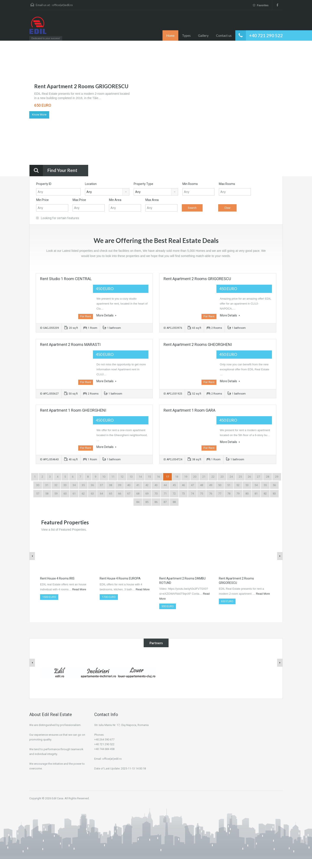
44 (165, 485)
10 (103, 476)
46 (183, 485)
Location (91, 184)
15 (149, 476)
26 (249, 476)
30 (37, 485)
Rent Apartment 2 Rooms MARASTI (70, 344)
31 (46, 485)
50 (219, 485)
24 (231, 476)
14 (140, 476)
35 (83, 485)
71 (165, 493)
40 (128, 485)
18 (176, 476)
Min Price (42, 200)
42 (146, 485)
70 (156, 493)
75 (201, 493)
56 (274, 485)
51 (228, 485)
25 (240, 476)
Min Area (115, 200)
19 (185, 476)
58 (46, 493)
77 (219, 493)
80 (247, 493)
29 (276, 476)
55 (265, 485)
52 (237, 485)
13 (131, 476)
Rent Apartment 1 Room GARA (189, 410)
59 (55, 493)
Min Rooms (190, 184)
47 (192, 485)
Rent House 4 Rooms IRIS (57, 578)
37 (101, 485)
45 (174, 485)
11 (112, 476)
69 (146, 493)
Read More (79, 589)
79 (237, 493)
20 (194, 476)
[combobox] (107, 192)
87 (165, 502)
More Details (106, 315)
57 (37, 493)
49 (210, 485)
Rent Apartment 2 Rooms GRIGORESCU (81, 86)
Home (170, 35)
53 (247, 485)
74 (192, 493)
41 (137, 485)
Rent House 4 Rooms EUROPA (120, 578)
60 (65, 493)
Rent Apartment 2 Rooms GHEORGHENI (198, 344)
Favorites (260, 5)
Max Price (79, 200)
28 (267, 476)
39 (119, 485)
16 (158, 476)
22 (212, 476)
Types (186, 35)
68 (137, 493)
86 (156, 502)
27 (258, 476)
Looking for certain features (57, 218)
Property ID (43, 184)
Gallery (203, 35)
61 (74, 493)
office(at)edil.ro (62, 5)
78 (228, 493)
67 (128, 493)
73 (183, 493)
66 (119, 493)
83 (274, 493)
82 (265, 493)
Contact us (224, 35)
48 (201, 485)
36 (92, 485)
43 (156, 485)
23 (222, 476)
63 (92, 493)
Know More (39, 114)
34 (74, 485)
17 (167, 476)
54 (256, 485)
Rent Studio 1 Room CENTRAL (66, 278)
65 (110, 493)
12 (122, 476)
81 (256, 493)
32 (55, 485)
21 (203, 476)
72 (174, 493)
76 (210, 493)
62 (83, 493)
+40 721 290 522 (266, 35)
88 (174, 502)
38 (110, 485)
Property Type (143, 184)
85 (146, 502)
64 (101, 493)
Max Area (152, 200)
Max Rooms (227, 184)
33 (65, 485)
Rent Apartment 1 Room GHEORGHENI (73, 410)
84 (137, 502)
